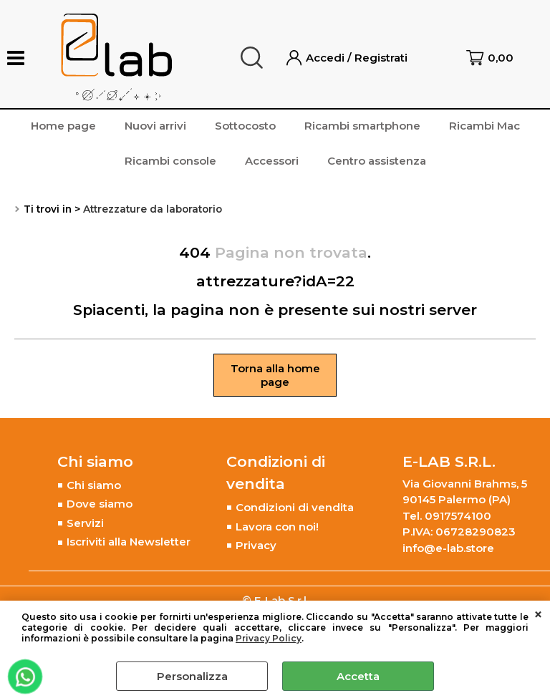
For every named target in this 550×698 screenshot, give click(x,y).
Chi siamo (94, 485)
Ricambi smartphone (362, 125)
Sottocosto (245, 125)
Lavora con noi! (277, 526)
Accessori (272, 161)
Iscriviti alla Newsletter (128, 541)
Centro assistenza (376, 161)
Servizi (85, 523)
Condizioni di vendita (295, 507)
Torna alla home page (275, 375)
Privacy (256, 545)
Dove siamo (99, 503)
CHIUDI (538, 615)
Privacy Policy (268, 638)
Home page (63, 125)
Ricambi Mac (484, 125)
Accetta (358, 676)
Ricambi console (170, 161)
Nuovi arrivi (155, 125)
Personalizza (192, 676)
